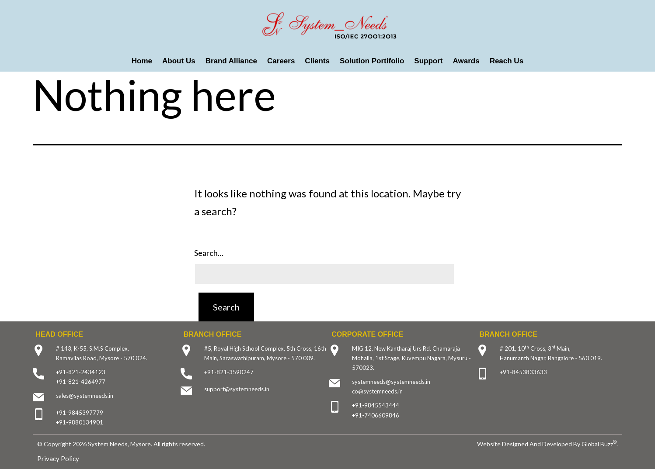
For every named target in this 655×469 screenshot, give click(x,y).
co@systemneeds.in (377, 391)
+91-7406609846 (375, 415)
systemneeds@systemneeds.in (391, 381)
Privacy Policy (58, 458)
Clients (317, 61)
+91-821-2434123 (80, 372)
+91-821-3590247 (229, 372)
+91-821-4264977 (80, 381)
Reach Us (506, 61)
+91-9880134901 (79, 422)
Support (428, 61)
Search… (208, 253)
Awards (466, 61)
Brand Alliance (231, 61)
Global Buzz (599, 444)
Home (142, 61)
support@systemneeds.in (236, 389)
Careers (281, 61)
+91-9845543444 (375, 405)
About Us (178, 61)
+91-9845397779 (79, 412)
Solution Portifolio (372, 61)
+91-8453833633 (523, 372)
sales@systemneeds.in (84, 395)
